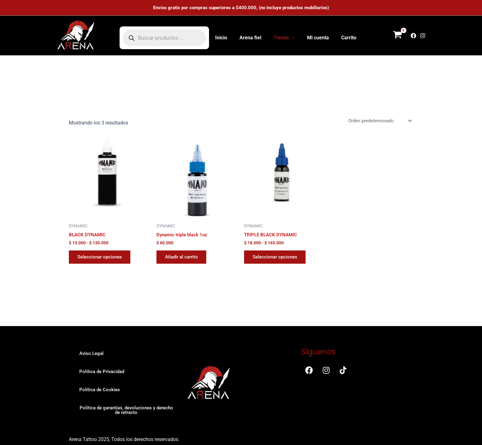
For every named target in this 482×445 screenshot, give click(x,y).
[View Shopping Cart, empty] (397, 35)
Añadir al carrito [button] (183, 258)
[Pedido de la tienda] (377, 120)
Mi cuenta (315, 38)
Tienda (284, 38)
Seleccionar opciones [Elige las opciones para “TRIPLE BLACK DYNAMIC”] (277, 258)
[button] (292, 38)
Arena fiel (253, 38)
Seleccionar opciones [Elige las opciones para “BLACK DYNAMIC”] (101, 258)
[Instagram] (422, 35)
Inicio (226, 38)
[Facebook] (413, 35)
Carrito (343, 38)
